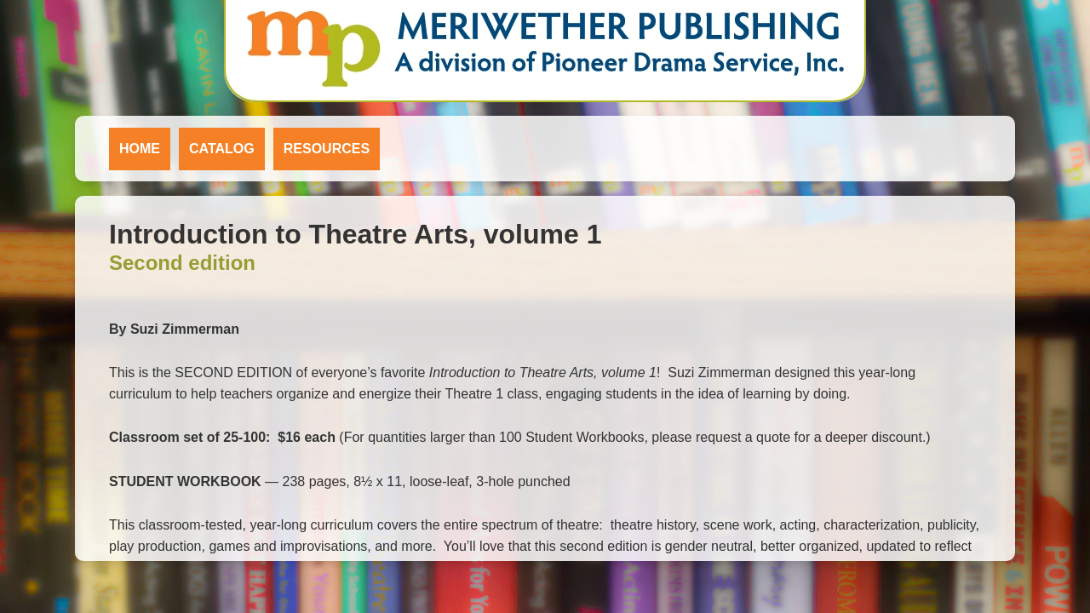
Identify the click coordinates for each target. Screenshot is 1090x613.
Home (139, 148)
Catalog (222, 148)
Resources (327, 148)
